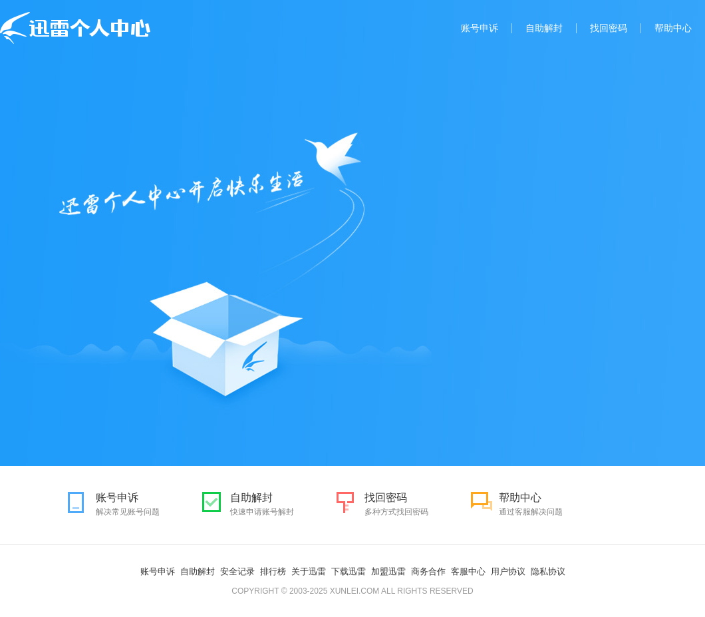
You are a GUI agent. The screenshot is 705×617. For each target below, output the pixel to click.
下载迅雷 (348, 571)
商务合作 (428, 571)
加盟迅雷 (388, 571)
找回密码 (608, 28)
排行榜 (273, 571)
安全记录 (237, 571)
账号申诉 (479, 28)
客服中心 (468, 571)
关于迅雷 (308, 571)
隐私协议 (548, 571)
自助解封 (544, 28)
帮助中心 (673, 28)
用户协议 (508, 571)
